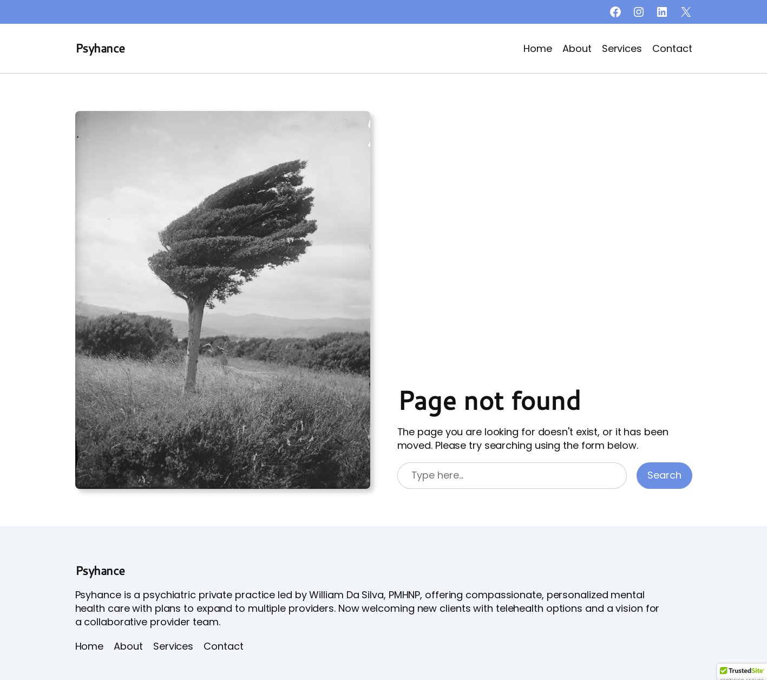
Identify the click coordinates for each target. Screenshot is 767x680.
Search (664, 475)
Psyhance (100, 48)
